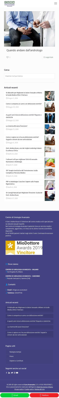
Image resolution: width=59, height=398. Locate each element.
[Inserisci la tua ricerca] (29, 76)
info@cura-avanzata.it (19, 290)
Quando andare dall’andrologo (24, 50)
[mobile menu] (56, 4)
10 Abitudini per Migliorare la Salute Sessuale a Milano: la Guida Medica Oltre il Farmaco (28, 308)
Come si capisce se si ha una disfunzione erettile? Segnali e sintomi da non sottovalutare (27, 333)
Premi (12, 356)
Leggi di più (49, 57)
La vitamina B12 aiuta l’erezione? (18, 327)
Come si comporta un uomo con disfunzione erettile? (25, 315)
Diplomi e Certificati (16, 361)
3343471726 (18, 293)
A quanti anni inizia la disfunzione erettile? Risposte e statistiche (28, 321)
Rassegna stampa (15, 352)
